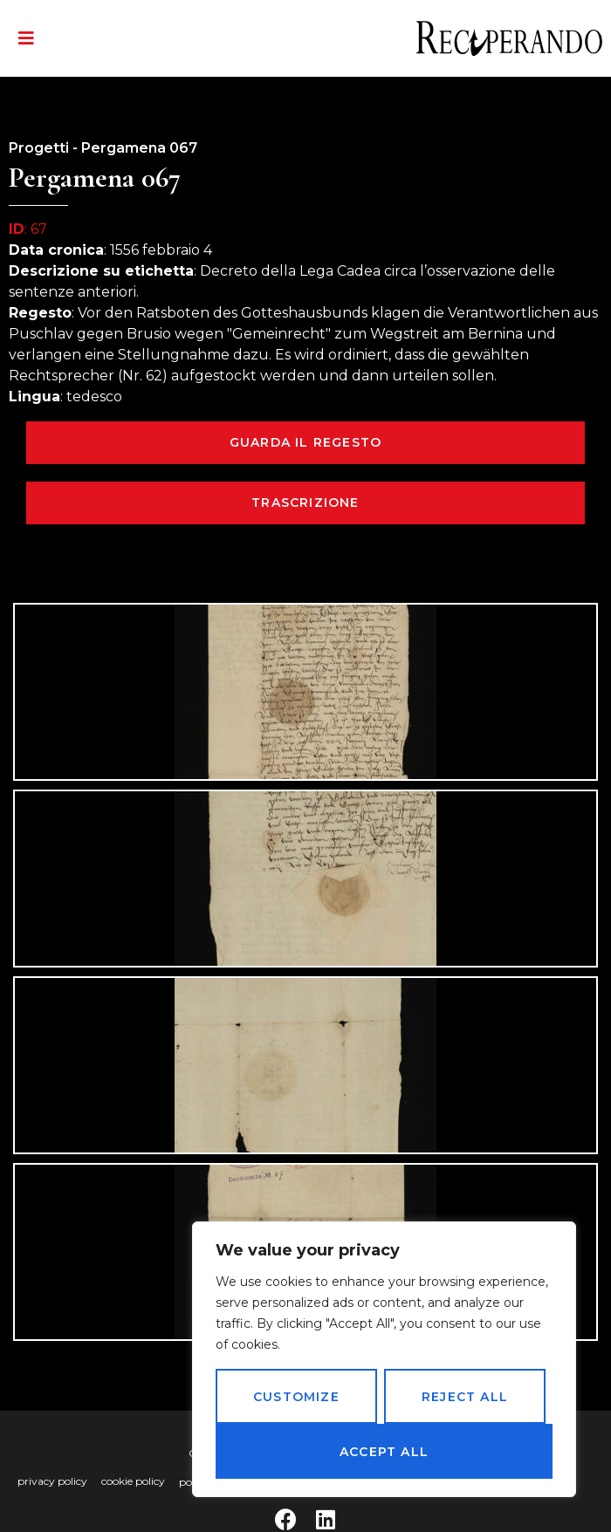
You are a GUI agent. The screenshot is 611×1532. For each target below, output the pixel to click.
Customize (296, 1397)
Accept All (384, 1452)
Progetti (39, 148)
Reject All (465, 1397)
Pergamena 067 (139, 148)
